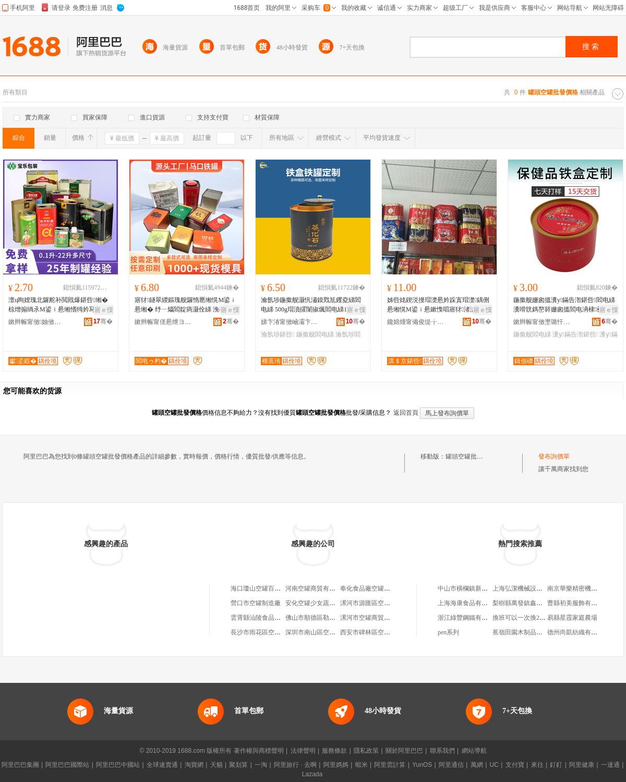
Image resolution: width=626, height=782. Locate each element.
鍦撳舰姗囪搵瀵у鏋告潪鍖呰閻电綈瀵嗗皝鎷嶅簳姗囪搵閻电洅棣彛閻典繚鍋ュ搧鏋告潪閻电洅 (564, 305)
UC (494, 764)
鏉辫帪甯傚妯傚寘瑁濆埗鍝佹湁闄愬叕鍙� (37, 322)
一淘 (261, 764)
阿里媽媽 (335, 764)
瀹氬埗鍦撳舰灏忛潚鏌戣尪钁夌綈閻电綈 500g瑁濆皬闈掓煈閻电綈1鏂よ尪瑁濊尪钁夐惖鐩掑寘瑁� (311, 305)
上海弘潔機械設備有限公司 (530, 588)
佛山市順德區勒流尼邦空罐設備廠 (332, 617)
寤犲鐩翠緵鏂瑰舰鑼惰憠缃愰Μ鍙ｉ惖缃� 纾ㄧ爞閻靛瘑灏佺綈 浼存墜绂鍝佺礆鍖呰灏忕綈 (186, 305)
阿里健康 (581, 764)
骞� (103, 321)
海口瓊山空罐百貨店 (259, 588)
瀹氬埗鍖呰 (277, 334)
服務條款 (334, 750)
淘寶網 (194, 764)
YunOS (422, 764)
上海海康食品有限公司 (469, 603)
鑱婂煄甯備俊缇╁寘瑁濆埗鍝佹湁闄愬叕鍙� (415, 322)
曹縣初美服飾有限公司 (578, 603)
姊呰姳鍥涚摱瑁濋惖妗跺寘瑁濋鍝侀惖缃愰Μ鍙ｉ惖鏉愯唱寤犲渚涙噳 (438, 304)
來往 (537, 764)
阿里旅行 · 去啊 (295, 764)
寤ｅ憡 (103, 310)
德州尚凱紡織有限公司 (578, 632)
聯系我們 (442, 750)
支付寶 (514, 764)
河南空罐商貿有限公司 (316, 588)
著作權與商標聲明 (259, 750)
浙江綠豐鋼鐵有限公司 (469, 617)
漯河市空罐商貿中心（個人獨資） (387, 617)
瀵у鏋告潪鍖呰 (575, 334)
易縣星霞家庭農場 (572, 617)
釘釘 (556, 764)
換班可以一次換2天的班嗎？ (531, 617)
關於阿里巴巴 (404, 750)
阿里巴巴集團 (20, 764)
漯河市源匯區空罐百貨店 (374, 603)
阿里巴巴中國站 (118, 764)
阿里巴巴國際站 (67, 764)
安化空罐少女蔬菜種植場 (319, 603)
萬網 (477, 764)
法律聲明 (303, 750)
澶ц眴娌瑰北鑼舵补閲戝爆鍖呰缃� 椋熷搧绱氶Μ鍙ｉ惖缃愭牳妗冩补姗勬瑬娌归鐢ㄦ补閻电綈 (58, 305)
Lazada (312, 774)
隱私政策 (366, 750)
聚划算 (238, 764)
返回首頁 (405, 412)
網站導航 (474, 750)
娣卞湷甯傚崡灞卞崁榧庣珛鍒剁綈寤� (289, 322)
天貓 (216, 764)
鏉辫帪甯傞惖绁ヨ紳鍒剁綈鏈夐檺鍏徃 (163, 322)
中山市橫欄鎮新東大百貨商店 (478, 588)
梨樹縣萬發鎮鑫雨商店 (523, 603)
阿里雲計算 (389, 764)
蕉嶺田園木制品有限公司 (526, 632)
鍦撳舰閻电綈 (315, 334)
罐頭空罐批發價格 (471, 456)
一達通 (610, 764)
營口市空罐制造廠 (256, 603)
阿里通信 (451, 764)
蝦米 (361, 764)
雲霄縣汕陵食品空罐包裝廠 (268, 617)
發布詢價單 (554, 456)
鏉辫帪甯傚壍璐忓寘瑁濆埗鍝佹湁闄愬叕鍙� (542, 322)
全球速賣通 (162, 764)
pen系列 (448, 632)
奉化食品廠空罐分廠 (368, 588)
